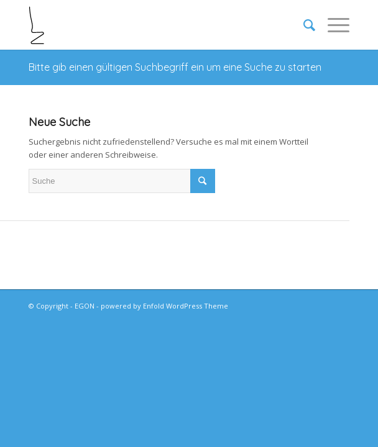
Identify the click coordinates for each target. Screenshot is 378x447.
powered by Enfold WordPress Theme (164, 305)
